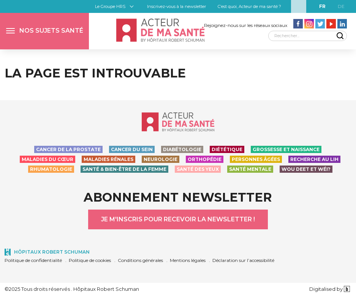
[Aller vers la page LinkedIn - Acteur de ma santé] (342, 23)
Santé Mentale (250, 169)
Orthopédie (205, 159)
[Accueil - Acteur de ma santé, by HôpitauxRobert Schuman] (160, 30)
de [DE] (341, 6)
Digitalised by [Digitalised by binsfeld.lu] (329, 289)
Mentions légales (188, 260)
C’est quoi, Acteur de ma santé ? (249, 6)
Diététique (227, 149)
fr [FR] (322, 6)
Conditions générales (140, 260)
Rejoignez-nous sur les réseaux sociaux (245, 25)
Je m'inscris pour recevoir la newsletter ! (178, 219)
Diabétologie (182, 149)
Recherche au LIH (314, 159)
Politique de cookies (90, 260)
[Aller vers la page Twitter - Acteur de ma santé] (320, 23)
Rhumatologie (51, 169)
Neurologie (160, 159)
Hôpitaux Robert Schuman (52, 252)
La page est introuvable (95, 73)
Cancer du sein (132, 149)
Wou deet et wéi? (306, 169)
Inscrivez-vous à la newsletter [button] (176, 6)
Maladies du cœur (47, 159)
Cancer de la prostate (68, 149)
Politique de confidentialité (33, 260)
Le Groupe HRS (110, 6)
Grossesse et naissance (286, 149)
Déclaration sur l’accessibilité (243, 260)
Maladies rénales (108, 159)
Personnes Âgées (256, 159)
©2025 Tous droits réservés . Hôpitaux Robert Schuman (72, 289)
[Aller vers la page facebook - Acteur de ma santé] (298, 23)
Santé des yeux (198, 169)
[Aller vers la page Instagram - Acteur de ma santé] (309, 23)
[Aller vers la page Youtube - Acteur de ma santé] (331, 23)
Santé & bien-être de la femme (124, 169)
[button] (44, 31)
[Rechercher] (307, 36)
